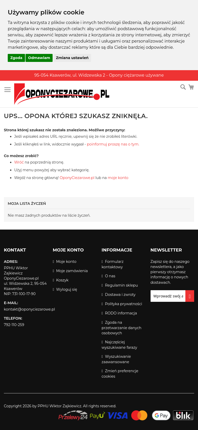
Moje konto (66, 261)
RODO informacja (121, 313)
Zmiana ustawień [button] (72, 57)
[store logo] (61, 94)
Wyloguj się (66, 289)
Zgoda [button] (16, 57)
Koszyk (62, 280)
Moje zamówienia (72, 271)
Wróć (19, 162)
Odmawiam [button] (39, 57)
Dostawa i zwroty (120, 294)
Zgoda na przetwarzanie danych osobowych (121, 327)
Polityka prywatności (123, 304)
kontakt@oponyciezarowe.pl (29, 309)
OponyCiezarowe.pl (77, 177)
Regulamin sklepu (121, 285)
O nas (110, 276)
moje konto (118, 177)
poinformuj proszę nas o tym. (113, 144)
